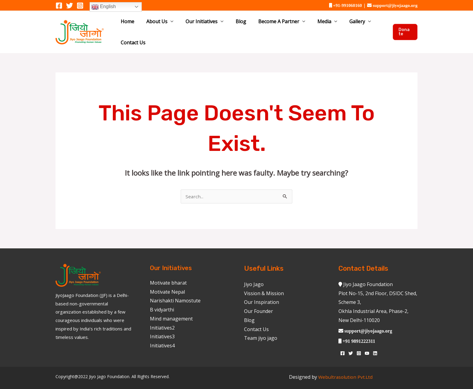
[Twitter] (69, 5)
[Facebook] (59, 5)
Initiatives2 (162, 313)
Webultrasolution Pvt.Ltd (345, 363)
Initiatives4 (162, 331)
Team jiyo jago (260, 324)
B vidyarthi (162, 295)
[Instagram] (80, 5)
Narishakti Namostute (175, 286)
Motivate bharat (168, 269)
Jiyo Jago (254, 270)
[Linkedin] (375, 339)
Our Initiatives (201, 24)
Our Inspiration (261, 288)
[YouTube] (367, 339)
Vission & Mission (264, 279)
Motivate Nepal (167, 278)
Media (308, 24)
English (103, 7)
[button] (403, 25)
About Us (162, 24)
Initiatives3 (162, 322)
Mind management (171, 304)
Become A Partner (267, 24)
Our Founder (258, 297)
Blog (235, 24)
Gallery (335, 24)
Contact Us (368, 24)
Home (137, 24)
